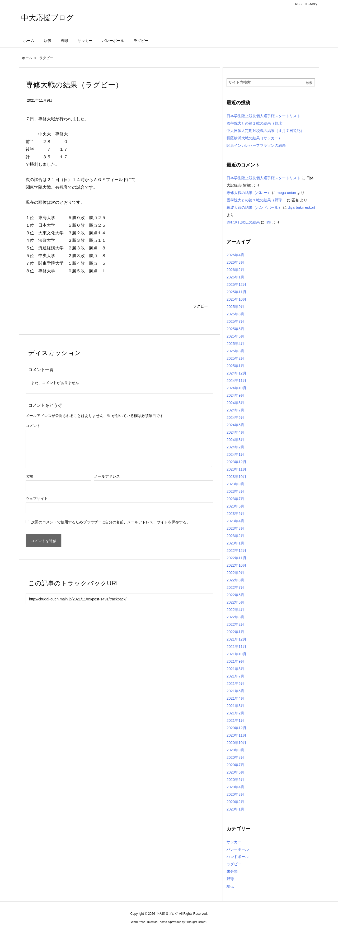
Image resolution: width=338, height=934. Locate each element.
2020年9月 (235, 750)
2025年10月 (236, 299)
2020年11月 (236, 735)
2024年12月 (236, 373)
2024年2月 (235, 447)
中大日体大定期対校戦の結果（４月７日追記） (265, 131)
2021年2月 (235, 713)
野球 (230, 879)
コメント (33, 426)
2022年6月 (235, 595)
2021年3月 (235, 706)
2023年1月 (235, 543)
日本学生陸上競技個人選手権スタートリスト (264, 116)
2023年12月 (236, 462)
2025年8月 (235, 314)
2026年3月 (235, 262)
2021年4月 (235, 698)
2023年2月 (235, 536)
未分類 (232, 871)
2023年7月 (235, 499)
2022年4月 (235, 610)
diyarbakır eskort (301, 207)
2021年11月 (236, 646)
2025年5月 (235, 336)
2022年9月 (235, 573)
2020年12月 (236, 728)
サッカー (234, 842)
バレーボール (238, 849)
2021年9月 (235, 661)
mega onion (286, 193)
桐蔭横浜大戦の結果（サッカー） (254, 138)
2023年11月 (236, 469)
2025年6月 (235, 329)
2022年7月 (235, 587)
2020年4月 (235, 787)
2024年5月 (235, 425)
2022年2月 (235, 624)
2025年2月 (235, 358)
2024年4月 (235, 432)
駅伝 (230, 886)
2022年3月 (235, 617)
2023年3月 (235, 528)
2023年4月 (235, 521)
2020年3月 (235, 794)
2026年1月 (235, 277)
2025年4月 (235, 344)
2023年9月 (235, 484)
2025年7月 (235, 321)
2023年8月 (235, 491)
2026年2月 (235, 270)
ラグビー (46, 58)
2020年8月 (235, 757)
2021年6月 (235, 683)
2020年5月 (235, 779)
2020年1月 (235, 809)
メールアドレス (107, 476)
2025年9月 (235, 307)
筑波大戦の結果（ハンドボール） (254, 207)
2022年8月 (235, 580)
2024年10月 (236, 388)
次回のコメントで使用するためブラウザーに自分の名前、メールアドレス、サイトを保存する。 (110, 522)
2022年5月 (235, 602)
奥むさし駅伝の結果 (243, 222)
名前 (29, 476)
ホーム (27, 58)
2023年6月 (235, 506)
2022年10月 (236, 565)
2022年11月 (236, 558)
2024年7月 (235, 410)
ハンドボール (238, 857)
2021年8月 (235, 669)
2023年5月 (235, 513)
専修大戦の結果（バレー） (249, 193)
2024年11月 (236, 380)
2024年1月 (235, 454)
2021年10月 (236, 654)
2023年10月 (236, 477)
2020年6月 (235, 772)
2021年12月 (236, 639)
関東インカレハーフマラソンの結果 (256, 145)
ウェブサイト (37, 498)
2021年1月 (235, 720)
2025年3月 (235, 351)
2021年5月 (235, 691)
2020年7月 (235, 765)
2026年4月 (235, 255)
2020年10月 (236, 743)
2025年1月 (235, 366)
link (268, 222)
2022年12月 (236, 550)
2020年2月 (235, 802)
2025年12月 (236, 284)
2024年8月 (235, 403)
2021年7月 (235, 676)
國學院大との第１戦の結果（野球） (256, 123)
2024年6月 (235, 417)
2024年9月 (235, 395)
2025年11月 (236, 292)
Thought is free (195, 921)
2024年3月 (235, 440)
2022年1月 (235, 632)
